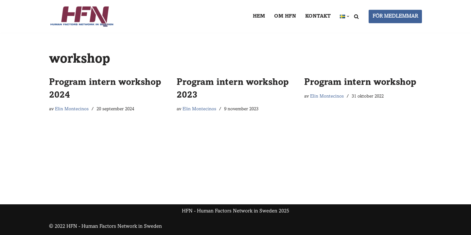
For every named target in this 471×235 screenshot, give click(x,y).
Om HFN (285, 16)
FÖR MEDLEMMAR (395, 16)
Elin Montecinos (72, 109)
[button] (348, 16)
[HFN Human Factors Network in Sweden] (81, 16)
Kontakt (318, 16)
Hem (259, 16)
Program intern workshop (360, 82)
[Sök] (356, 16)
